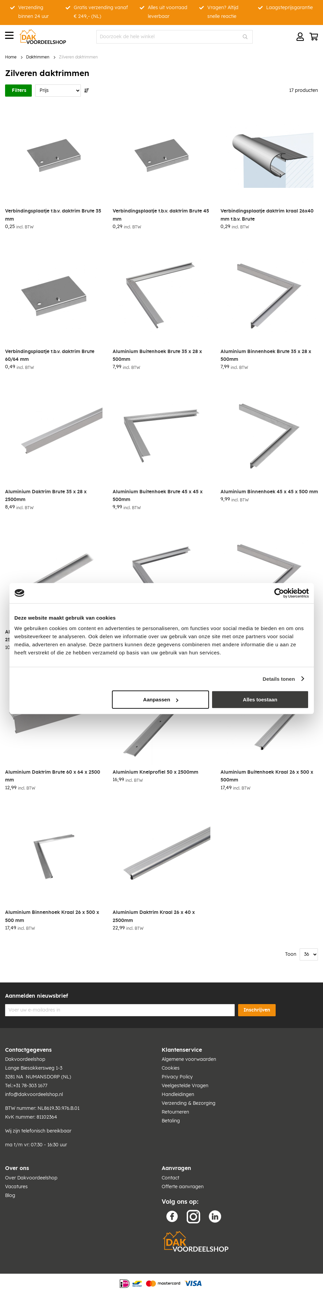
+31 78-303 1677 (30, 1085)
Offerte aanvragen (183, 1186)
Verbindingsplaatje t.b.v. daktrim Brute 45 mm (161, 215)
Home (11, 57)
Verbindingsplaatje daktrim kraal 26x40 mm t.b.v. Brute (267, 215)
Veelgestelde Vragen (185, 1085)
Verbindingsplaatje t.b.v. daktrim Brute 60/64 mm (49, 355)
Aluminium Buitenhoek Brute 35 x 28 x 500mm (157, 355)
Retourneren (175, 1112)
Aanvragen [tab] (176, 1168)
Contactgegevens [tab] (28, 1050)
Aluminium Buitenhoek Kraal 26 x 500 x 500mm (267, 776)
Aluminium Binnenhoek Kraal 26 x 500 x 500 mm (52, 916)
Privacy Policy (177, 1077)
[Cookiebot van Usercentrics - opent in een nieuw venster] (279, 593)
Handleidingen (178, 1094)
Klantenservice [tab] (182, 1050)
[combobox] (174, 37)
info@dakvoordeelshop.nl (34, 1094)
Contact (170, 1178)
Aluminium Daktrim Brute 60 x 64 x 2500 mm (52, 776)
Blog (10, 1195)
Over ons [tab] (17, 1168)
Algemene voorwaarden (189, 1059)
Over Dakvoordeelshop (31, 1178)
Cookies (171, 1068)
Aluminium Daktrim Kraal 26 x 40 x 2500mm (154, 916)
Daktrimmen (37, 57)
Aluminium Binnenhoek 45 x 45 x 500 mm (269, 492)
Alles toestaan (260, 699)
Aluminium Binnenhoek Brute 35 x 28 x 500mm (266, 355)
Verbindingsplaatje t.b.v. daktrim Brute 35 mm (53, 215)
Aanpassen (160, 699)
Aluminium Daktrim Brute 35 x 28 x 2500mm (46, 496)
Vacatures (16, 1186)
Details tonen (279, 678)
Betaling (171, 1121)
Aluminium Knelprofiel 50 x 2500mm (155, 772)
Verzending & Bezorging (188, 1103)
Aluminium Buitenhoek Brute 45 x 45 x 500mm (158, 496)
